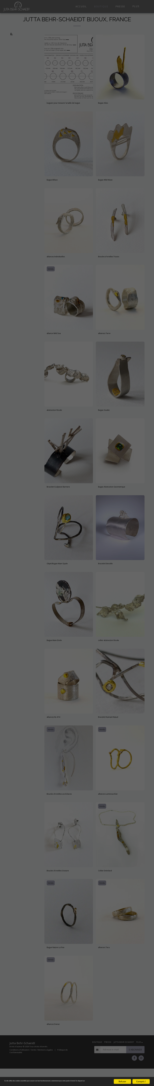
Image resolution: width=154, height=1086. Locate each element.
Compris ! (141, 1078)
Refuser (122, 1078)
